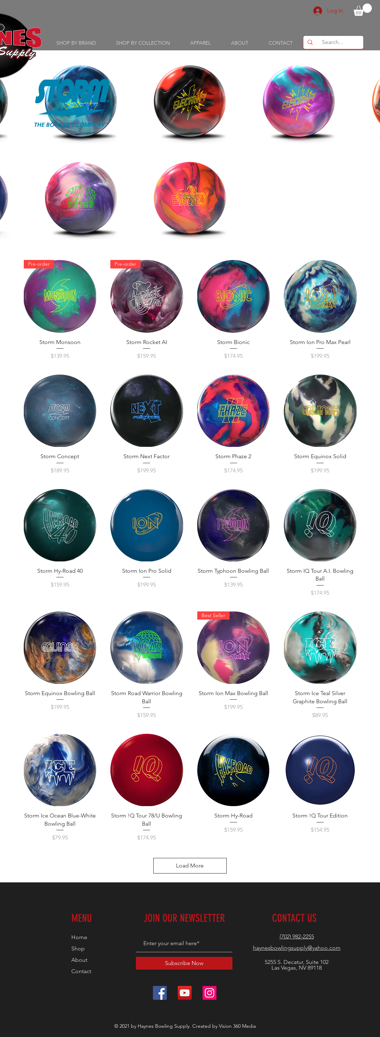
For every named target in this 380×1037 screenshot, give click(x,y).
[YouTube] (185, 993)
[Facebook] (160, 993)
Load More (190, 865)
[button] (362, 10)
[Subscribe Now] (184, 963)
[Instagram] (209, 993)
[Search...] (332, 42)
